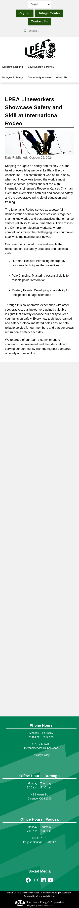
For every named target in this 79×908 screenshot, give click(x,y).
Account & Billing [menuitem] (12, 66)
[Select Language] (39, 4)
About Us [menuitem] (61, 77)
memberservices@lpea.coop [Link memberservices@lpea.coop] (41, 748)
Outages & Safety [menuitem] (12, 77)
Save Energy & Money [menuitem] (41, 66)
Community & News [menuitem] (39, 77)
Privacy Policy (41, 755)
